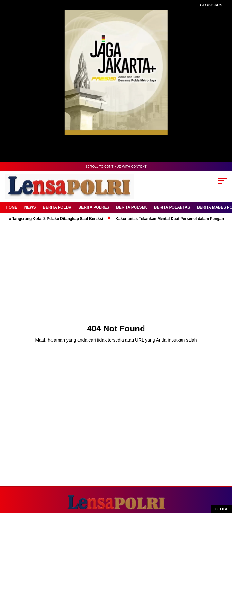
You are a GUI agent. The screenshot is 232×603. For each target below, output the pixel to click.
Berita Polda (57, 207)
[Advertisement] (113, 558)
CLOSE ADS (211, 5)
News (30, 207)
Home (11, 207)
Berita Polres (94, 207)
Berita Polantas (172, 207)
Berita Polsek (131, 207)
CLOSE (221, 509)
